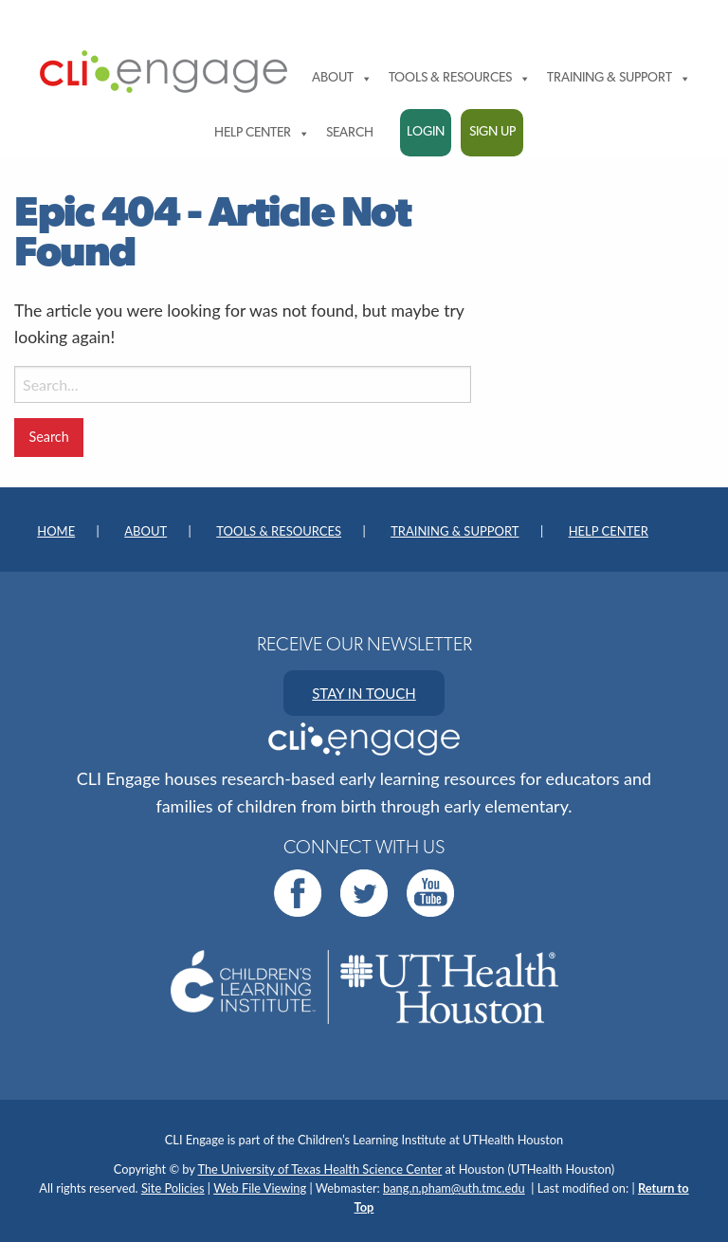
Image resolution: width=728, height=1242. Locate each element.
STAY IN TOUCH (364, 693)
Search (349, 133)
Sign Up (492, 132)
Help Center (262, 133)
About (342, 78)
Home (56, 531)
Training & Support (619, 78)
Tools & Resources (460, 78)
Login (426, 132)
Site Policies (173, 1188)
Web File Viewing (259, 1188)
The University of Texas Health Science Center (320, 1169)
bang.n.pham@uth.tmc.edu (454, 1188)
